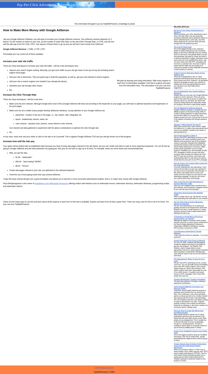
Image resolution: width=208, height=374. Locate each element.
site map (109, 368)
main (103, 368)
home (97, 368)
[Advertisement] (104, 16)
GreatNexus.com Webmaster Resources (52, 183)
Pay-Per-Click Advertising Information (46, 5)
